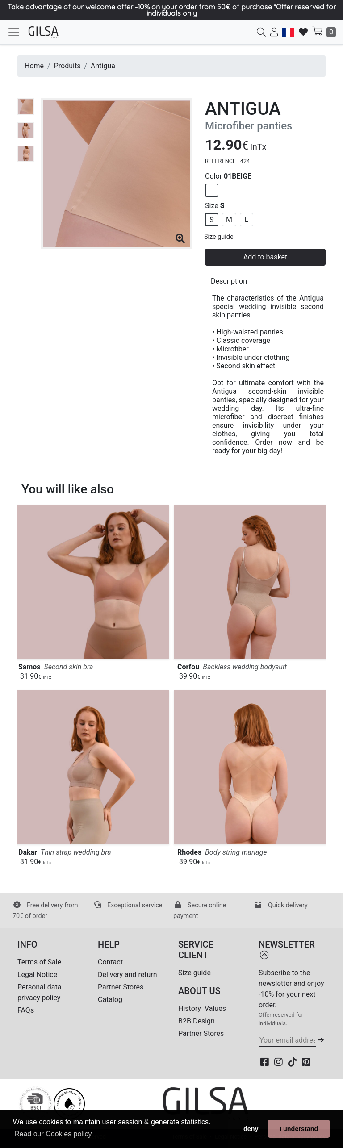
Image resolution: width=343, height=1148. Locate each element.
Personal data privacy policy (39, 992)
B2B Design (196, 1021)
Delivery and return (127, 974)
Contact (110, 962)
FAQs (25, 1010)
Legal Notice (37, 974)
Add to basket (265, 257)
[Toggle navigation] (14, 32)
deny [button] (251, 1128)
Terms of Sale (39, 962)
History (189, 1008)
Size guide (219, 237)
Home (34, 66)
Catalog (110, 999)
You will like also (67, 489)
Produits (67, 66)
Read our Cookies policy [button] (53, 1134)
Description (229, 281)
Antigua (103, 66)
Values (215, 1008)
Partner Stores (120, 987)
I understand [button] (299, 1128)
